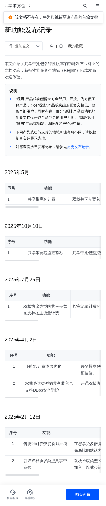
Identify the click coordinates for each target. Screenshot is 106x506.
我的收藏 (75, 46)
